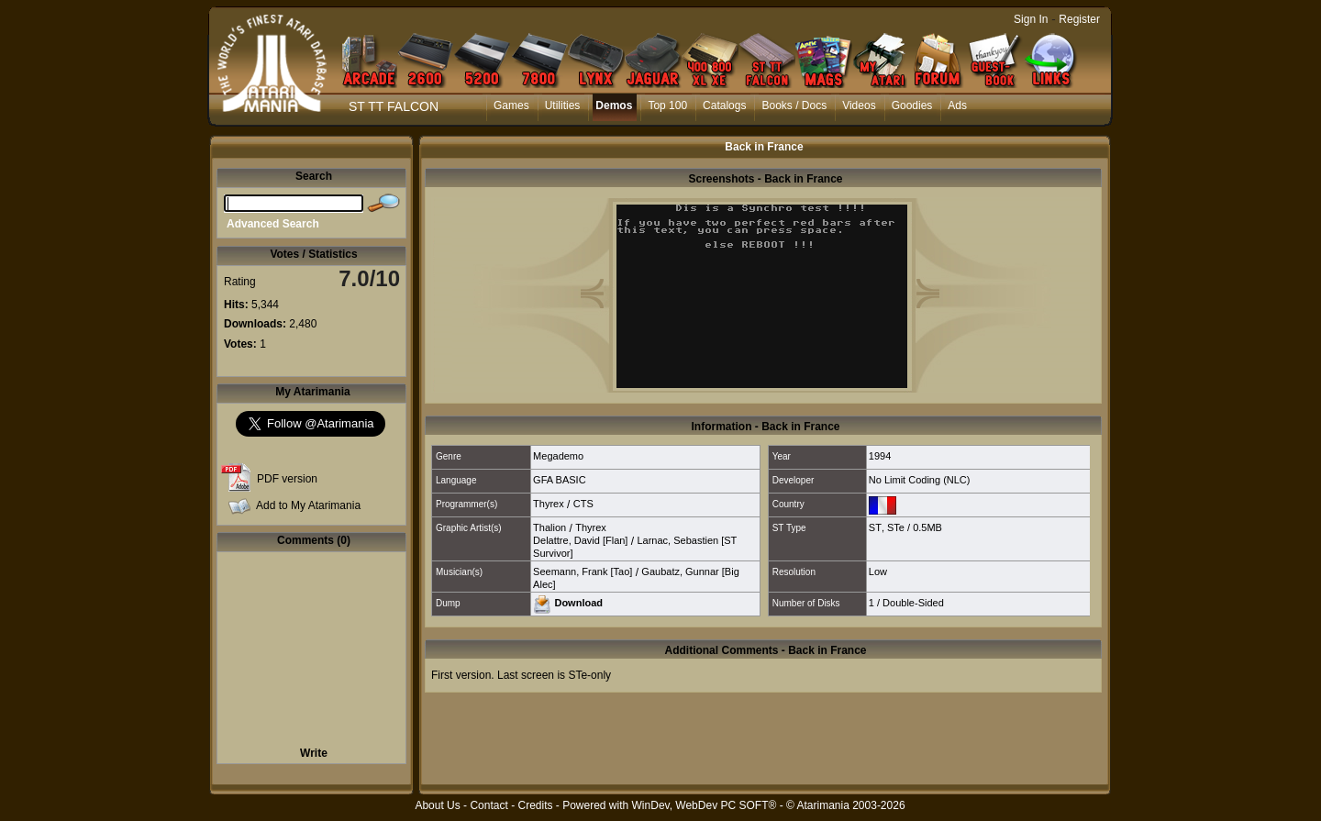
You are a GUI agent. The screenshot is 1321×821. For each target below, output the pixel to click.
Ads (957, 105)
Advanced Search (273, 223)
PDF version (287, 478)
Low (878, 571)
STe (896, 527)
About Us (437, 805)
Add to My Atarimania (308, 505)
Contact (488, 805)
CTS (583, 503)
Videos (858, 105)
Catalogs (724, 105)
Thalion (549, 527)
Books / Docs (794, 105)
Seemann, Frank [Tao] (582, 571)
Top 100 (667, 105)
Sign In (1031, 19)
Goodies (912, 105)
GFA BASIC (559, 479)
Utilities (563, 105)
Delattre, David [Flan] (580, 540)
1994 (880, 455)
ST (875, 527)
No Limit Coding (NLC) (920, 479)
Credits (534, 805)
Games (511, 105)
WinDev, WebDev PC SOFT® (704, 805)
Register (1079, 19)
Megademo (558, 455)
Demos (613, 105)
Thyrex (548, 503)
